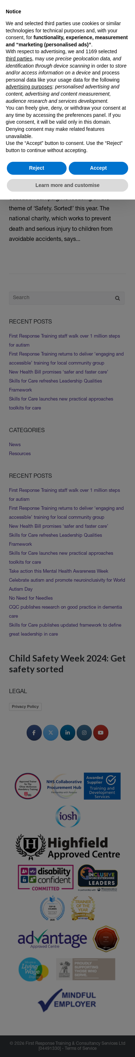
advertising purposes (29, 87)
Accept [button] (98, 168)
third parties (19, 58)
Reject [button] (36, 168)
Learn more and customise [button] (67, 185)
